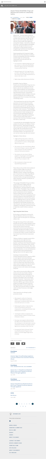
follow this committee (11, 5)
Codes (30, 17)
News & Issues (13, 425)
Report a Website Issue (15, 443)
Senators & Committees (15, 427)
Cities (12, 366)
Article (12, 393)
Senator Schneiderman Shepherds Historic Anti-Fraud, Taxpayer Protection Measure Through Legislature (21, 385)
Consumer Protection (18, 366)
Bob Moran (13, 395)
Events (11, 434)
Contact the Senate (14, 440)
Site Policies (12, 447)
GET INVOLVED (12, 452)
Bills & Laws (12, 430)
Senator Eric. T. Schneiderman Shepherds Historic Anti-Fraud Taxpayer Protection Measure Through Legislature (21, 371)
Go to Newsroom (30, 347)
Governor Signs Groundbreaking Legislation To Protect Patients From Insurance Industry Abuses (22, 357)
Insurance (13, 352)
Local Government (28, 366)
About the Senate (14, 437)
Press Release (14, 351)
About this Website (14, 450)
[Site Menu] (45, 2)
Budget (11, 432)
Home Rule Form (13, 445)
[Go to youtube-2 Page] (10, 421)
